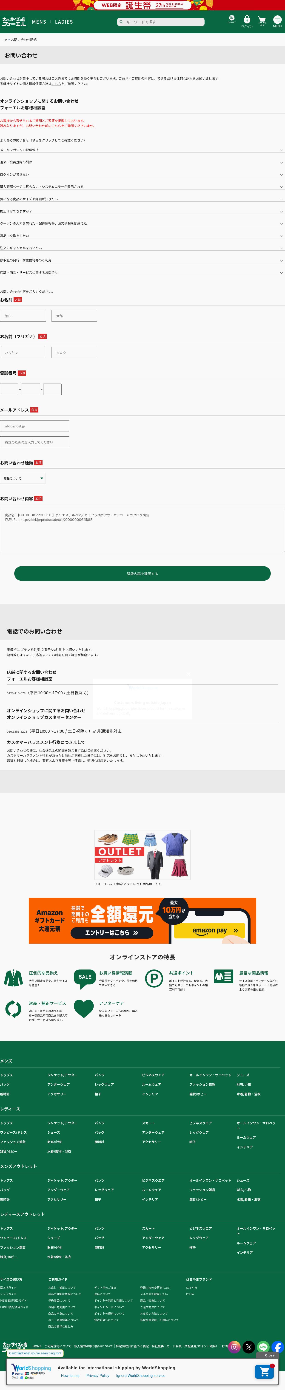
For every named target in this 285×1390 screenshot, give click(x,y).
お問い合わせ (203, 1353)
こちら (56, 83)
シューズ (243, 1081)
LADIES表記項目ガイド (14, 1314)
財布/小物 (244, 1091)
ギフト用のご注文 (105, 1294)
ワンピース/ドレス (13, 1139)
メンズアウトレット (18, 1173)
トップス (6, 1081)
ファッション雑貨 (202, 1091)
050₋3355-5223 (21, 738)
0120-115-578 (20, 699)
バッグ (5, 1091)
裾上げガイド (8, 1294)
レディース (10, 1116)
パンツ (100, 1081)
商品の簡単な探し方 (60, 1333)
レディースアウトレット (22, 1221)
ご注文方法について (152, 1314)
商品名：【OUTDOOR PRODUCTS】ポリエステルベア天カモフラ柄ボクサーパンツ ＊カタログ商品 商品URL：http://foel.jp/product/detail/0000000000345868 (142, 531)
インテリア (150, 1101)
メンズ (6, 1068)
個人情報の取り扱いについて (85, 1353)
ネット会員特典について (63, 1327)
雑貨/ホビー (198, 1101)
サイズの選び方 (11, 1286)
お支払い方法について (154, 1320)
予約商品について (59, 1307)
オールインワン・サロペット (210, 1081)
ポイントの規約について (109, 1320)
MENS (39, 21)
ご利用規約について (54, 1353)
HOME (36, 1353)
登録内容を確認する (142, 580)
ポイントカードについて (109, 1314)
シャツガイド (8, 1301)
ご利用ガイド (58, 1286)
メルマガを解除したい (154, 1301)
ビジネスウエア (153, 1081)
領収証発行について (106, 1327)
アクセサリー (56, 1101)
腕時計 (5, 1101)
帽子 (98, 1101)
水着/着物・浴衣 (248, 1101)
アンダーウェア (58, 1091)
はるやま (191, 1294)
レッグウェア (104, 1091)
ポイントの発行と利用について (113, 1307)
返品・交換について (152, 1307)
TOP (5, 39)
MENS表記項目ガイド (13, 1307)
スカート (148, 1129)
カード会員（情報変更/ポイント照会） (170, 1353)
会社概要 (140, 1353)
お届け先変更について (62, 1314)
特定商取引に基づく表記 (118, 1353)
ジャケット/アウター (62, 1081)
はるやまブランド (199, 1286)
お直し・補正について (62, 1294)
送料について (102, 1301)
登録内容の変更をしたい (155, 1294)
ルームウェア (151, 1091)
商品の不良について (60, 1320)
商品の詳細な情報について (64, 1301)
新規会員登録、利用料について (159, 1327)
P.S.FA (190, 1301)
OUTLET (218, 26)
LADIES (64, 21)
